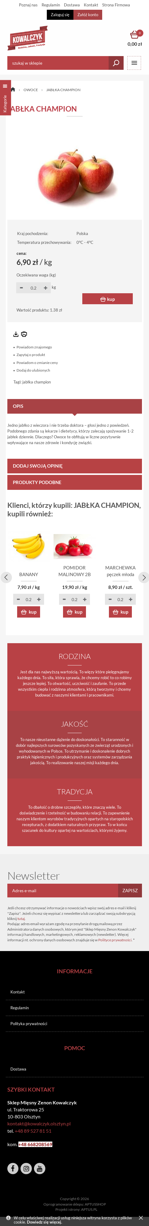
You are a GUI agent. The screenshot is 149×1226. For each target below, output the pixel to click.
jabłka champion (36, 382)
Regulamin (19, 1007)
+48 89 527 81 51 (33, 1131)
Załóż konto (87, 14)
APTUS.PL (89, 1209)
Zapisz (130, 890)
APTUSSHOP (95, 1204)
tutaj (21, 918)
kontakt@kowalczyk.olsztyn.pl (39, 1123)
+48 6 (24, 1144)
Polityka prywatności (28, 1023)
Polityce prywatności (115, 940)
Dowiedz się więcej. (44, 1222)
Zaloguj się (60, 14)
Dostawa (18, 1069)
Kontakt (17, 991)
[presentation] (5, 576)
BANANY (28, 574)
